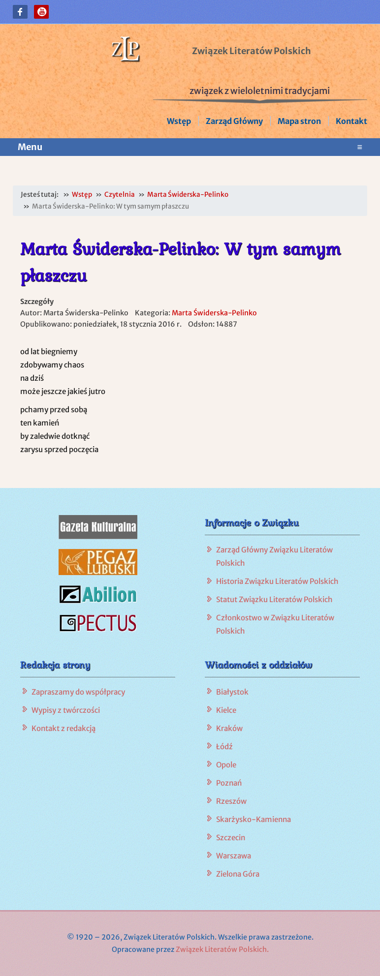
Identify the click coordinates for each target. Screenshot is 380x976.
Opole (226, 764)
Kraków (229, 728)
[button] (20, 12)
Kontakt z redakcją (63, 728)
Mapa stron (299, 121)
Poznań (229, 783)
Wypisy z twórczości (66, 710)
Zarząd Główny (234, 121)
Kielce (226, 710)
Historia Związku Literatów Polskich (277, 581)
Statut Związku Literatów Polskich (274, 599)
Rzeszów (231, 801)
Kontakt (351, 121)
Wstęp (179, 121)
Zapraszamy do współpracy (78, 692)
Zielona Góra (237, 874)
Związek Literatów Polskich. (222, 949)
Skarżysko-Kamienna (253, 819)
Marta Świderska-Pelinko (214, 312)
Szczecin (230, 837)
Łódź (224, 746)
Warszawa (233, 855)
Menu (190, 147)
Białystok (232, 692)
